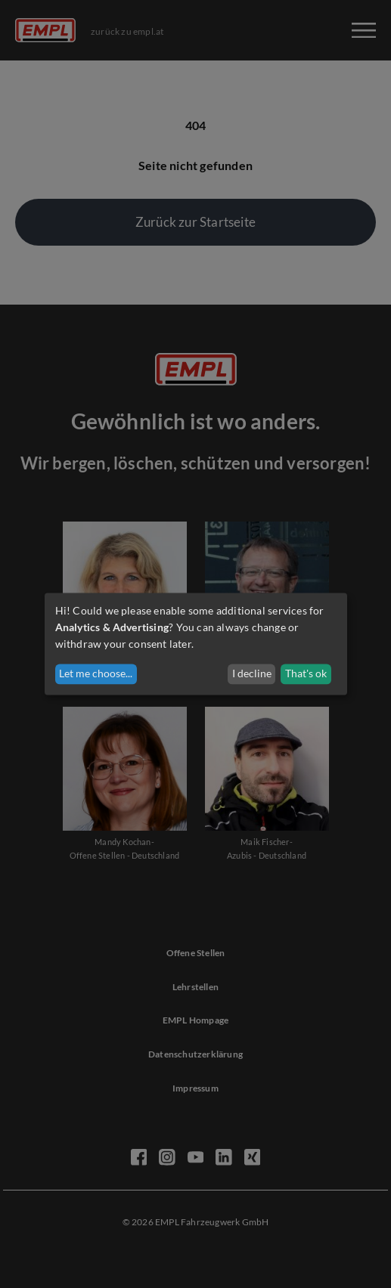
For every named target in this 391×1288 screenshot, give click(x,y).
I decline (252, 673)
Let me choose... (95, 673)
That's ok (306, 673)
